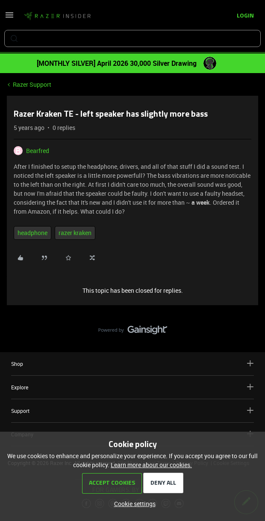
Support (132, 410)
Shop (132, 363)
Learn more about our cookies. (151, 465)
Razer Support (32, 84)
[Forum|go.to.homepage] (57, 16)
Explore (132, 387)
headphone (32, 233)
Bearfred (37, 151)
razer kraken (75, 233)
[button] (9, 18)
